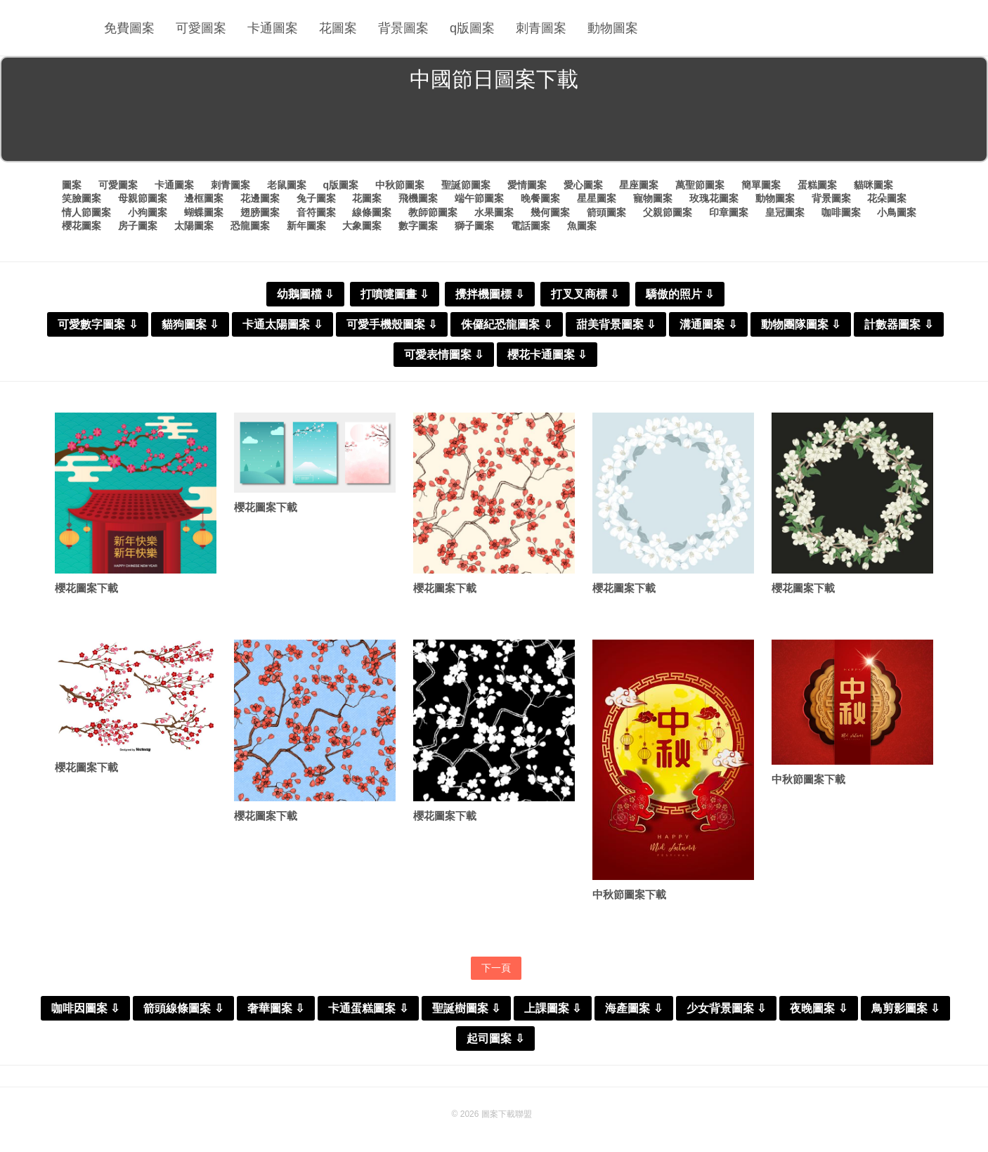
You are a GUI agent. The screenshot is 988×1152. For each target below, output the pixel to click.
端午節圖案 (479, 198)
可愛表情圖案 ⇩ (443, 355)
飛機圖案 (418, 198)
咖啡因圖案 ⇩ (85, 1008)
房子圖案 (137, 225)
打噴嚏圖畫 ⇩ (394, 294)
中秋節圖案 (399, 184)
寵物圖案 (652, 198)
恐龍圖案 (250, 225)
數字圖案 (418, 225)
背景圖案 (403, 28)
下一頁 (496, 967)
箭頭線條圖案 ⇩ (183, 1008)
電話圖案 (530, 225)
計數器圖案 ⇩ (898, 324)
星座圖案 (638, 184)
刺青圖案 (541, 28)
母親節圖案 (142, 198)
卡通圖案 (272, 28)
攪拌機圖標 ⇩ (489, 294)
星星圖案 (596, 198)
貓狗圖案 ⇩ (190, 324)
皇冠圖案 (785, 212)
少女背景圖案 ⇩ (726, 1008)
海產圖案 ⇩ (633, 1008)
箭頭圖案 (606, 212)
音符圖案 (316, 212)
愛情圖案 (527, 184)
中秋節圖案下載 (629, 894)
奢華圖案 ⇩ (275, 1008)
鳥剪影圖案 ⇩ (905, 1008)
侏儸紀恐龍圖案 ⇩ (506, 324)
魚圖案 (582, 225)
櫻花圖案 (81, 225)
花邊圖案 (260, 198)
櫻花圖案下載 (86, 588)
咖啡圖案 (841, 212)
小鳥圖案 (896, 212)
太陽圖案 (194, 225)
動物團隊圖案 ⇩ (800, 324)
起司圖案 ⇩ (495, 1038)
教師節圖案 (432, 212)
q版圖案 (472, 28)
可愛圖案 (201, 28)
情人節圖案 (86, 212)
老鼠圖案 (286, 184)
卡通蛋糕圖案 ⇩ (368, 1008)
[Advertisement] (494, 129)
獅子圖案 (474, 225)
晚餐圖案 (540, 198)
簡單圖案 (761, 184)
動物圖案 (612, 28)
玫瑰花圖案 (714, 198)
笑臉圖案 (81, 198)
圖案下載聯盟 (506, 1114)
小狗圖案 (147, 212)
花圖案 (338, 28)
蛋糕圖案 (817, 184)
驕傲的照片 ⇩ (680, 294)
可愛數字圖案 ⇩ (97, 324)
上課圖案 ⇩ (552, 1008)
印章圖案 (728, 212)
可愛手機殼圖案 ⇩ (391, 324)
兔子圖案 (316, 198)
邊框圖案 (203, 198)
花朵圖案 (886, 198)
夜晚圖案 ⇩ (818, 1008)
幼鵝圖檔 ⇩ (305, 294)
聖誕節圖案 (465, 184)
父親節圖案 (667, 212)
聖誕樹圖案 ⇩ (466, 1008)
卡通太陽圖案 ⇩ (282, 324)
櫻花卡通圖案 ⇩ (547, 355)
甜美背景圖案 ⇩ (616, 324)
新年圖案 (306, 225)
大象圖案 (362, 225)
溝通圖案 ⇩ (708, 324)
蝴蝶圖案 (203, 212)
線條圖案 (371, 212)
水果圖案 (494, 212)
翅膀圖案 (260, 212)
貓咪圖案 (873, 184)
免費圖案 (129, 28)
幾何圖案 (550, 212)
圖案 (72, 184)
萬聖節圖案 (699, 184)
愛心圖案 (583, 184)
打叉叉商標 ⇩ (585, 294)
